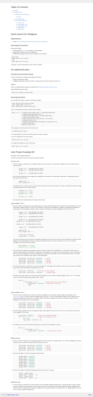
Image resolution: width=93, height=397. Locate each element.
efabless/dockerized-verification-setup (48, 87)
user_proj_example (17, 296)
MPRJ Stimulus (20, 27)
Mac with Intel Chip (31, 41)
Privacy (12, 394)
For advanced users (17, 12)
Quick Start (15, 10)
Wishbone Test (20, 29)
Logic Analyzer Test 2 (22, 26)
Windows (23, 41)
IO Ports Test (20, 23)
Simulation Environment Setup (22, 14)
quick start (24, 50)
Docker (19, 16)
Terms (16, 394)
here (60, 81)
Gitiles (8, 394)
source (90, 394)
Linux (18, 41)
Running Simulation (19, 19)
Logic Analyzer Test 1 (22, 24)
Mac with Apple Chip (42, 41)
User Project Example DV (21, 20)
